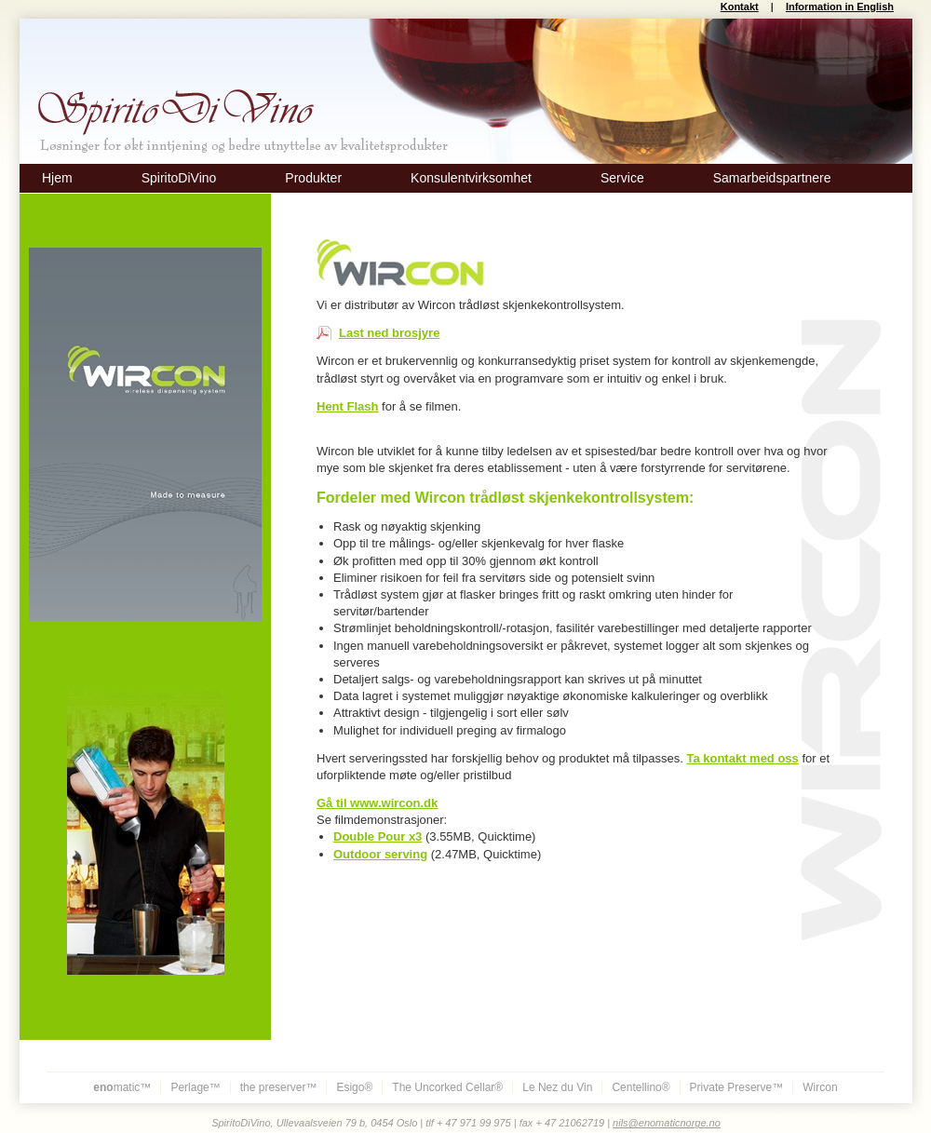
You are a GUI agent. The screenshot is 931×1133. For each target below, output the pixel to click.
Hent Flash (347, 406)
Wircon (820, 1087)
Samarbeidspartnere (772, 177)
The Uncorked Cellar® (447, 1087)
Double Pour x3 (377, 836)
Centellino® (640, 1087)
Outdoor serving (380, 854)
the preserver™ (278, 1087)
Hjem (57, 177)
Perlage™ (195, 1087)
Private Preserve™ (737, 1087)
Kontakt (740, 6)
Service (622, 177)
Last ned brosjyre (389, 333)
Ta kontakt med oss (742, 758)
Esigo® (354, 1087)
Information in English (840, 6)
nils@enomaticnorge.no (667, 1122)
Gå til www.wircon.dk (377, 803)
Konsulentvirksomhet (471, 177)
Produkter (313, 177)
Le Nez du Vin (557, 1087)
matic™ (122, 1087)
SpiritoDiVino (179, 177)
